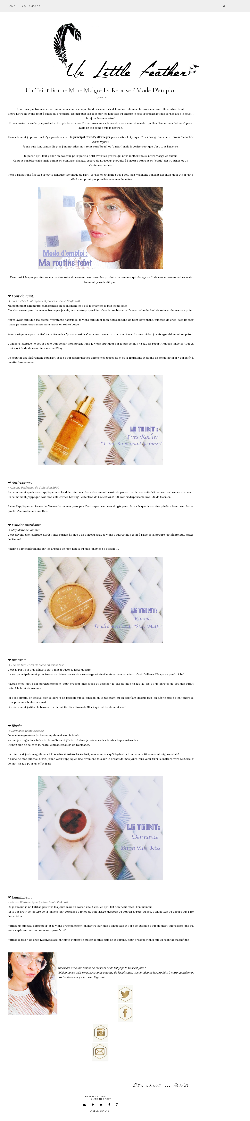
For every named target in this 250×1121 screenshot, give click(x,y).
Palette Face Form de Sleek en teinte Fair (37, 665)
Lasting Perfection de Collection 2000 (35, 487)
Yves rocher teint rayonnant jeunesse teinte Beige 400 (45, 301)
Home (11, 6)
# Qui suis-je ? (31, 6)
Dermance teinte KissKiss (27, 730)
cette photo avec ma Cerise (72, 123)
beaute (104, 1111)
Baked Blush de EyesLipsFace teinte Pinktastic (40, 902)
